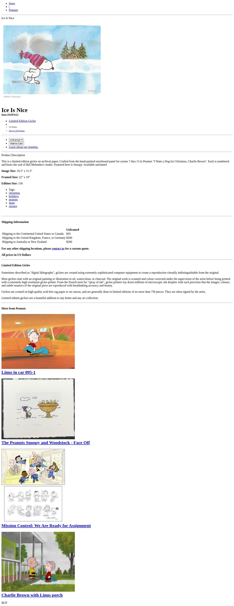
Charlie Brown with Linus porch (32, 595)
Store (12, 3)
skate (12, 202)
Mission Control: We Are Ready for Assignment (46, 525)
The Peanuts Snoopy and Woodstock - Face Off (45, 442)
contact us (58, 248)
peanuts (13, 199)
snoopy (13, 206)
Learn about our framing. (23, 147)
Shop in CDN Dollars (17, 131)
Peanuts (13, 10)
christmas (14, 192)
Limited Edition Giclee (22, 120)
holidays (14, 196)
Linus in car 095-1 (18, 372)
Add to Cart (16, 143)
